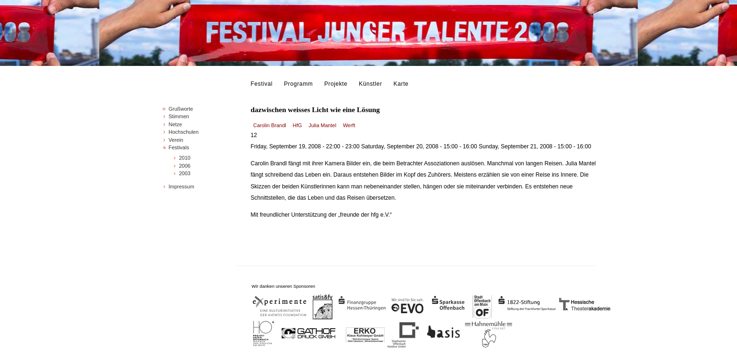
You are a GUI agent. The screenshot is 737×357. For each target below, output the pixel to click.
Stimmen (179, 116)
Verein (176, 140)
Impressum (181, 186)
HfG (297, 125)
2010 (184, 158)
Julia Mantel (322, 125)
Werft (349, 125)
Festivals (179, 147)
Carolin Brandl (269, 125)
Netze (175, 124)
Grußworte (181, 109)
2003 (184, 173)
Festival (262, 84)
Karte (401, 84)
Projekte (336, 84)
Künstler (370, 84)
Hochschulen (184, 132)
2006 (184, 166)
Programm (298, 84)
